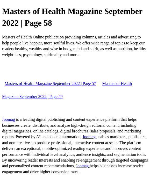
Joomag (9, 119)
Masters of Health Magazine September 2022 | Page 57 (50, 83)
